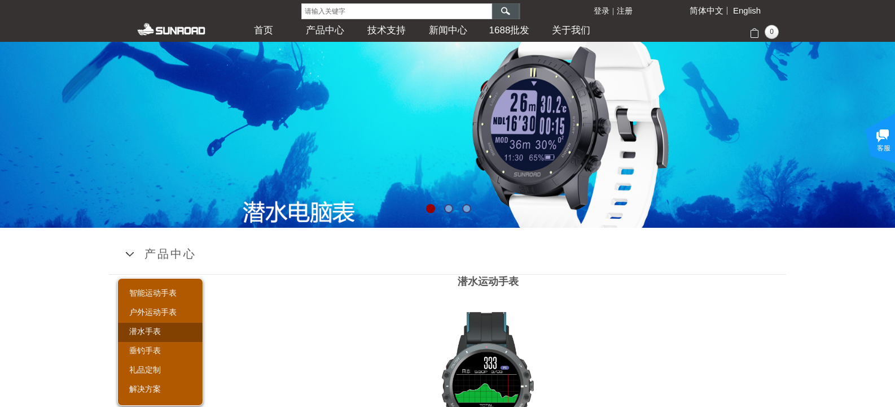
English (747, 11)
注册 (625, 11)
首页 (263, 30)
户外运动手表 (153, 312)
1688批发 (509, 30)
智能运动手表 (153, 292)
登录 (601, 11)
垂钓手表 (145, 350)
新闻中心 (448, 30)
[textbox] (396, 11)
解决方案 (145, 388)
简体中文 (706, 11)
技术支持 (386, 30)
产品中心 (325, 30)
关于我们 (571, 30)
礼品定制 (145, 369)
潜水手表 (145, 331)
